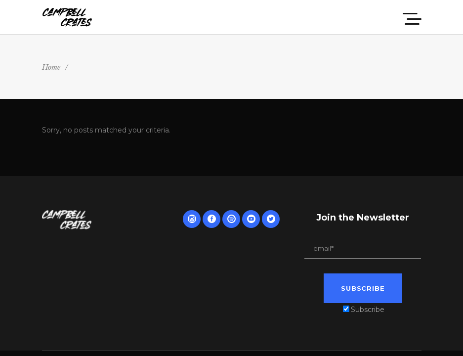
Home (51, 67)
